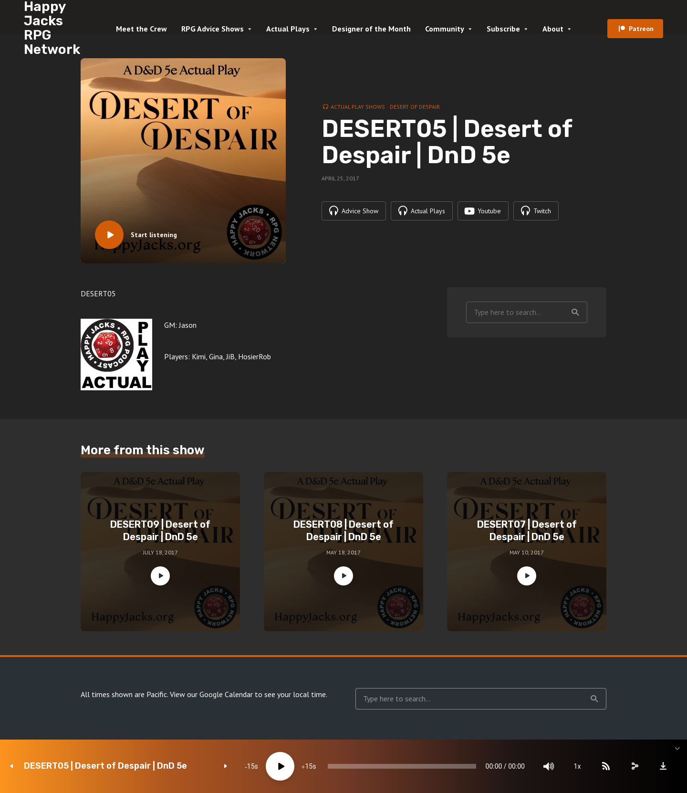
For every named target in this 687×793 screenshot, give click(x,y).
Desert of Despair (415, 106)
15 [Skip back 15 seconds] (251, 766)
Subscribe (503, 28)
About (552, 28)
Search (575, 312)
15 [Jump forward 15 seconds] (308, 766)
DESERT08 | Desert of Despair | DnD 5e (343, 531)
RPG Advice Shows (212, 28)
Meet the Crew (141, 28)
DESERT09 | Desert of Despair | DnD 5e (160, 531)
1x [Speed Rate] (577, 766)
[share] (634, 766)
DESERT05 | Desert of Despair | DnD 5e (105, 766)
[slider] (402, 766)
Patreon (641, 28)
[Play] (280, 766)
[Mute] (548, 766)
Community (444, 28)
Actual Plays (288, 28)
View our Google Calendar (211, 694)
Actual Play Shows (358, 106)
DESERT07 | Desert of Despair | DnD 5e (527, 531)
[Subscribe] (606, 766)
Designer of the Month (371, 28)
